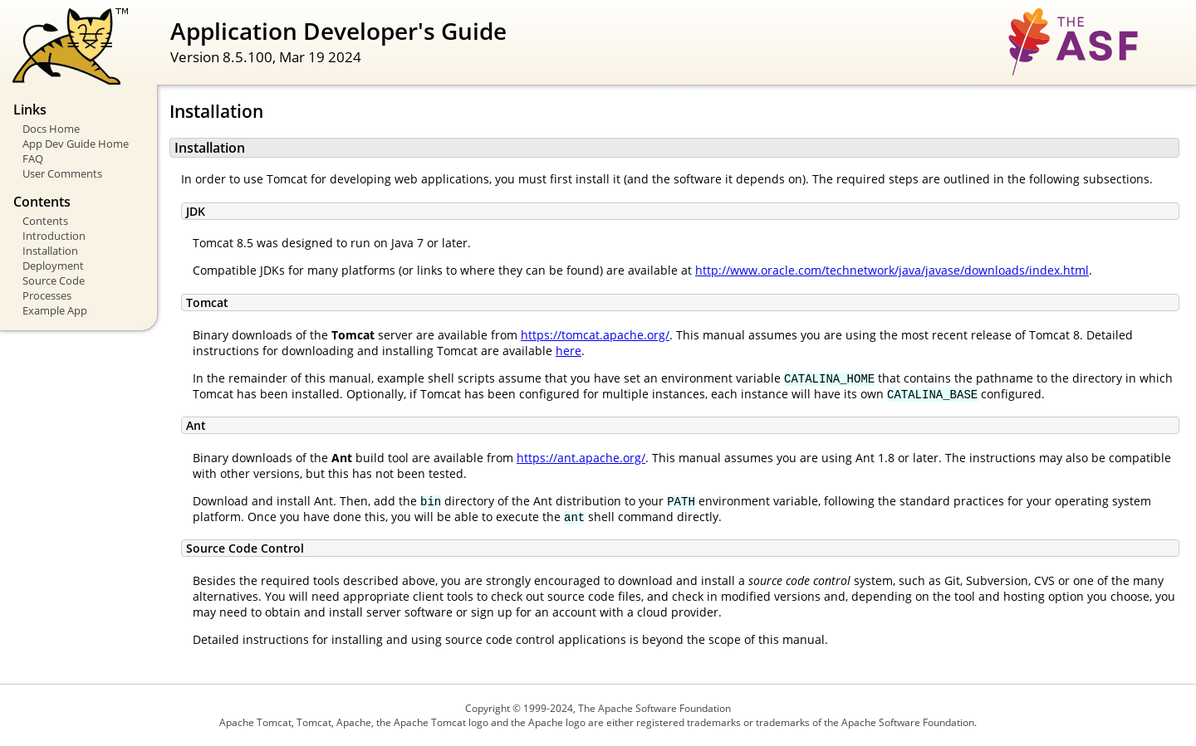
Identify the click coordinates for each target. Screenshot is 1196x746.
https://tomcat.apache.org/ (595, 335)
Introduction (54, 235)
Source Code (53, 280)
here (568, 350)
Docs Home (51, 128)
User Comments (62, 173)
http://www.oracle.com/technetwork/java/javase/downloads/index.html (892, 270)
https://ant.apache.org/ (581, 458)
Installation (50, 250)
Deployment (53, 265)
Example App (54, 310)
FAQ (32, 158)
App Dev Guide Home (75, 143)
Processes (46, 295)
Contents (45, 220)
